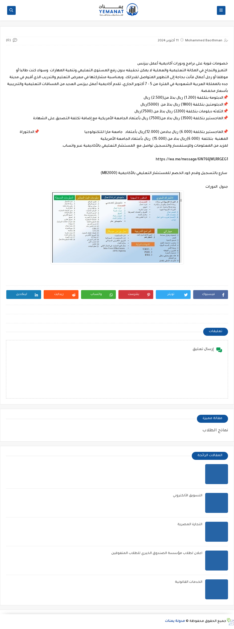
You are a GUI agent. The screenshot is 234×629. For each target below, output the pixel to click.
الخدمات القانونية (188, 582)
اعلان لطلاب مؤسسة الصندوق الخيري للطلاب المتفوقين (156, 553)
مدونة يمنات (175, 621)
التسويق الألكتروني (187, 496)
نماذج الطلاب (215, 430)
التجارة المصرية (189, 525)
